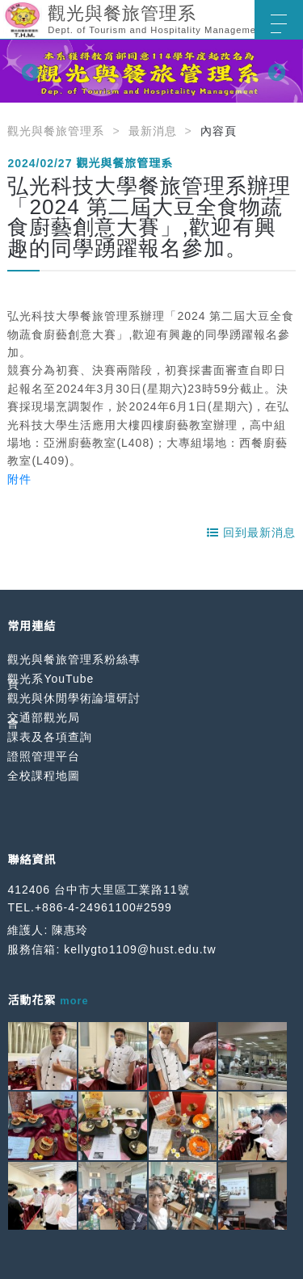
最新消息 (152, 130)
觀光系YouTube (50, 678)
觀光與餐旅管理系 (55, 130)
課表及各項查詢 (49, 736)
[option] (151, 71)
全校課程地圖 (43, 775)
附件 (19, 479)
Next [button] (275, 71)
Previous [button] (28, 71)
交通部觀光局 (43, 717)
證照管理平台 (43, 756)
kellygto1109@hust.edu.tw (140, 949)
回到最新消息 (251, 532)
